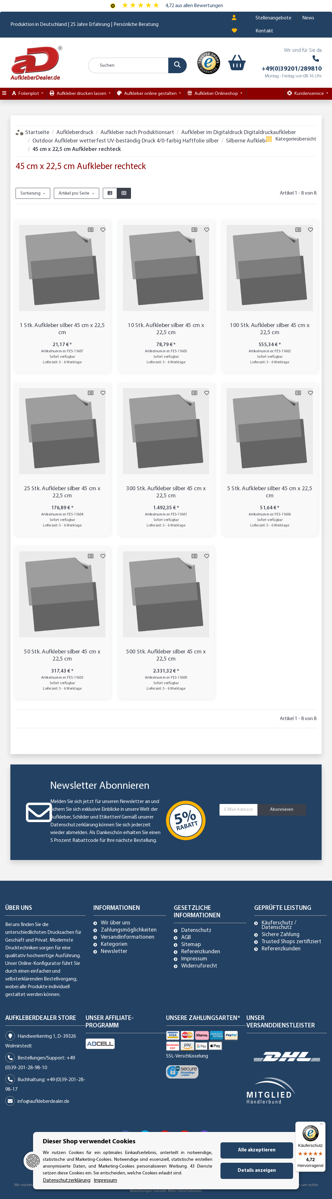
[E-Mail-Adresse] (238, 810)
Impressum (194, 959)
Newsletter (114, 951)
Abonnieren (281, 809)
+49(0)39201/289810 (292, 69)
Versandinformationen (127, 937)
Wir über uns (115, 923)
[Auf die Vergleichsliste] (90, 230)
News (308, 18)
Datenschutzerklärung (74, 825)
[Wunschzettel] (234, 31)
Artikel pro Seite (74, 193)
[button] (234, 18)
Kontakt (264, 31)
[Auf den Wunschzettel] (103, 230)
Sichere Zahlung (281, 935)
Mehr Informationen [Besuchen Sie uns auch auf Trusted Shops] (185, 1191)
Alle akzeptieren (257, 1150)
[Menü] (322, 1125)
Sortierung (30, 193)
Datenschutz (196, 930)
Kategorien (114, 944)
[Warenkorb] (233, 63)
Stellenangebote (273, 18)
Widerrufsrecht (199, 966)
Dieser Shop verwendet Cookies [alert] (89, 1141)
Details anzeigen (257, 1170)
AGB (186, 937)
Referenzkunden (200, 952)
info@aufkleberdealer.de (43, 1101)
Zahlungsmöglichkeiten (129, 930)
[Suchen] (137, 65)
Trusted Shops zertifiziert (291, 942)
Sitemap (191, 945)
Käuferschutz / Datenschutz (279, 925)
